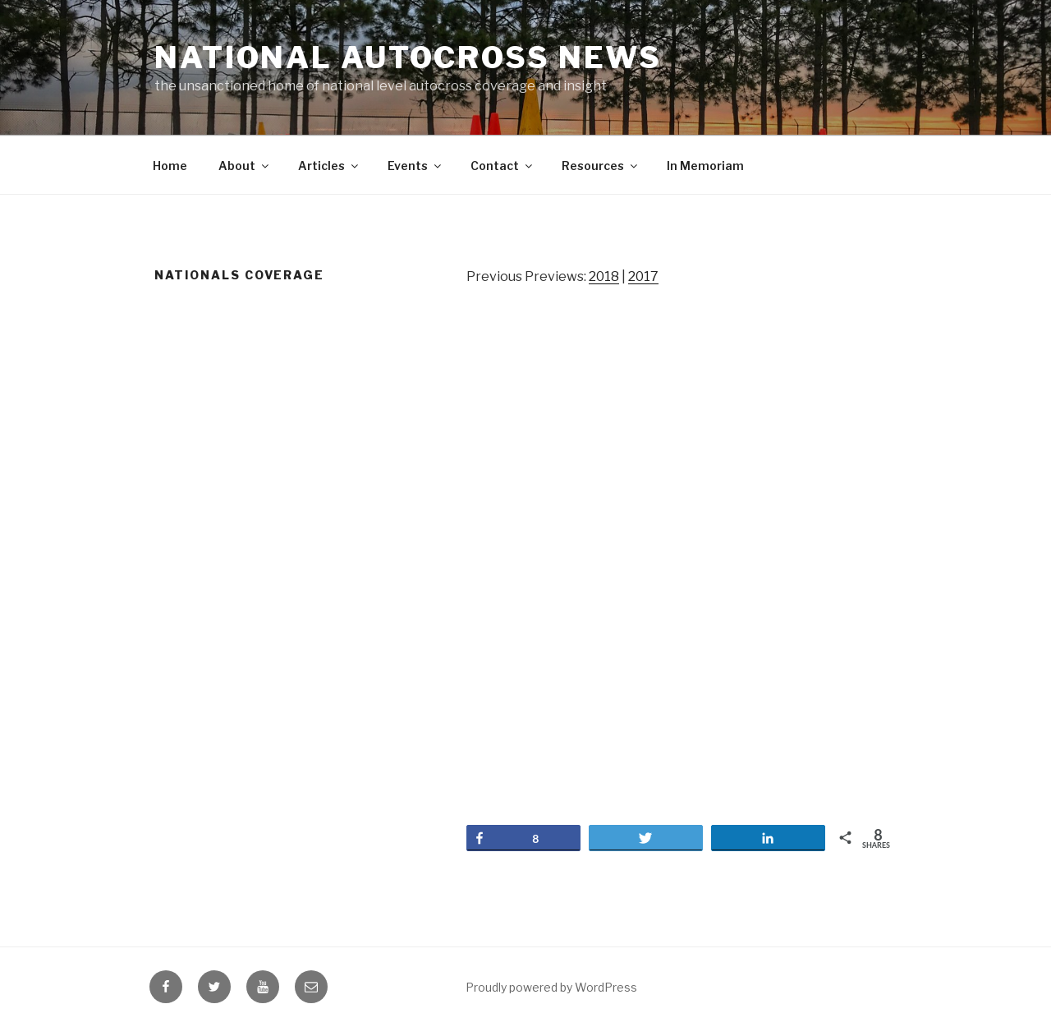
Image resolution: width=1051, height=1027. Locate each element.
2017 (643, 276)
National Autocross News (408, 57)
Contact (502, 166)
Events (415, 166)
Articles (329, 166)
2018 (604, 276)
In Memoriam (705, 166)
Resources (601, 166)
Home (170, 166)
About (244, 166)
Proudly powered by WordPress (551, 987)
